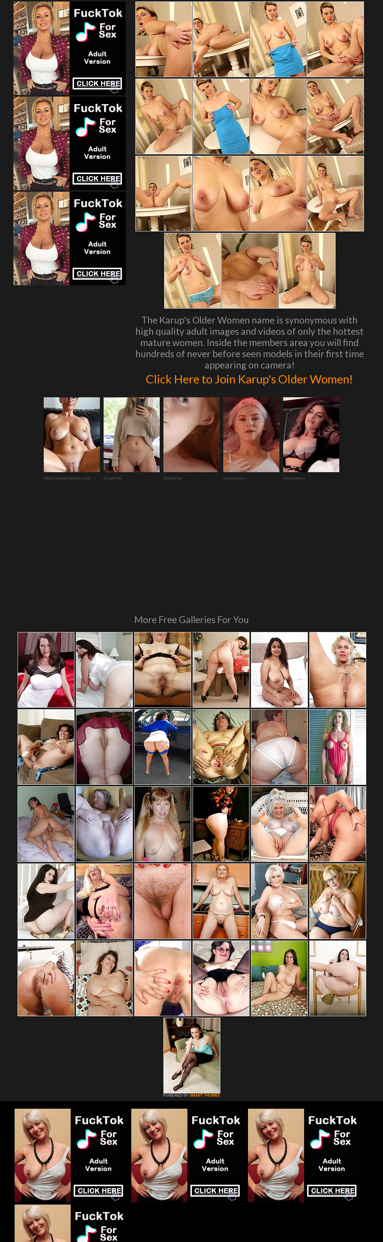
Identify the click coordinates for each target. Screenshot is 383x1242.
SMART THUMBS (205, 1009)
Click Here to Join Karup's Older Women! (249, 386)
